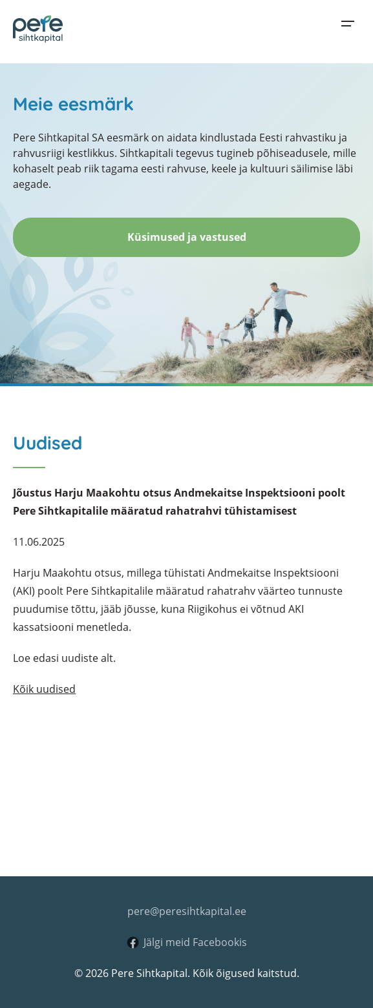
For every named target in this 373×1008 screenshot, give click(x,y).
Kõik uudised (44, 689)
